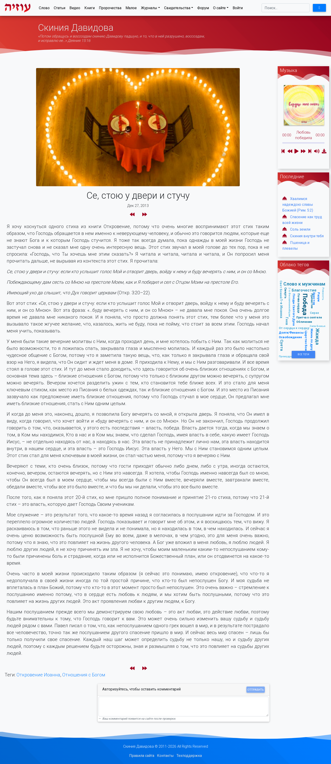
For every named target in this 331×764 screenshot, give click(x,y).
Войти (238, 9)
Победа (305, 304)
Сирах (314, 313)
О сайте (219, 9)
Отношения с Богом (83, 675)
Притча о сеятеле (309, 317)
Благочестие (304, 290)
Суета (281, 345)
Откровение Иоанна (38, 675)
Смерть (285, 292)
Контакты (165, 755)
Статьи (59, 9)
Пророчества (110, 9)
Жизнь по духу (312, 339)
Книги (89, 9)
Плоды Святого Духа (294, 310)
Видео (74, 9)
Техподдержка (189, 755)
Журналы (149, 9)
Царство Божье (306, 343)
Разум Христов (316, 298)
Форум (203, 9)
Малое (131, 9)
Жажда (317, 336)
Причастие (312, 301)
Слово (44, 9)
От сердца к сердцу (294, 328)
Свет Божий (281, 289)
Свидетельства (177, 9)
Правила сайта (141, 755)
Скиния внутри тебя (307, 236)
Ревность (323, 293)
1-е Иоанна (281, 308)
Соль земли (300, 229)
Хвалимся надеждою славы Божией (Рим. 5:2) (297, 204)
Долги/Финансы (291, 333)
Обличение (304, 321)
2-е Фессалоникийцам (289, 302)
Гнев (287, 321)
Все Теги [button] (303, 354)
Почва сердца (298, 303)
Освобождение (290, 337)
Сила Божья (317, 326)
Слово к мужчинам (304, 284)
